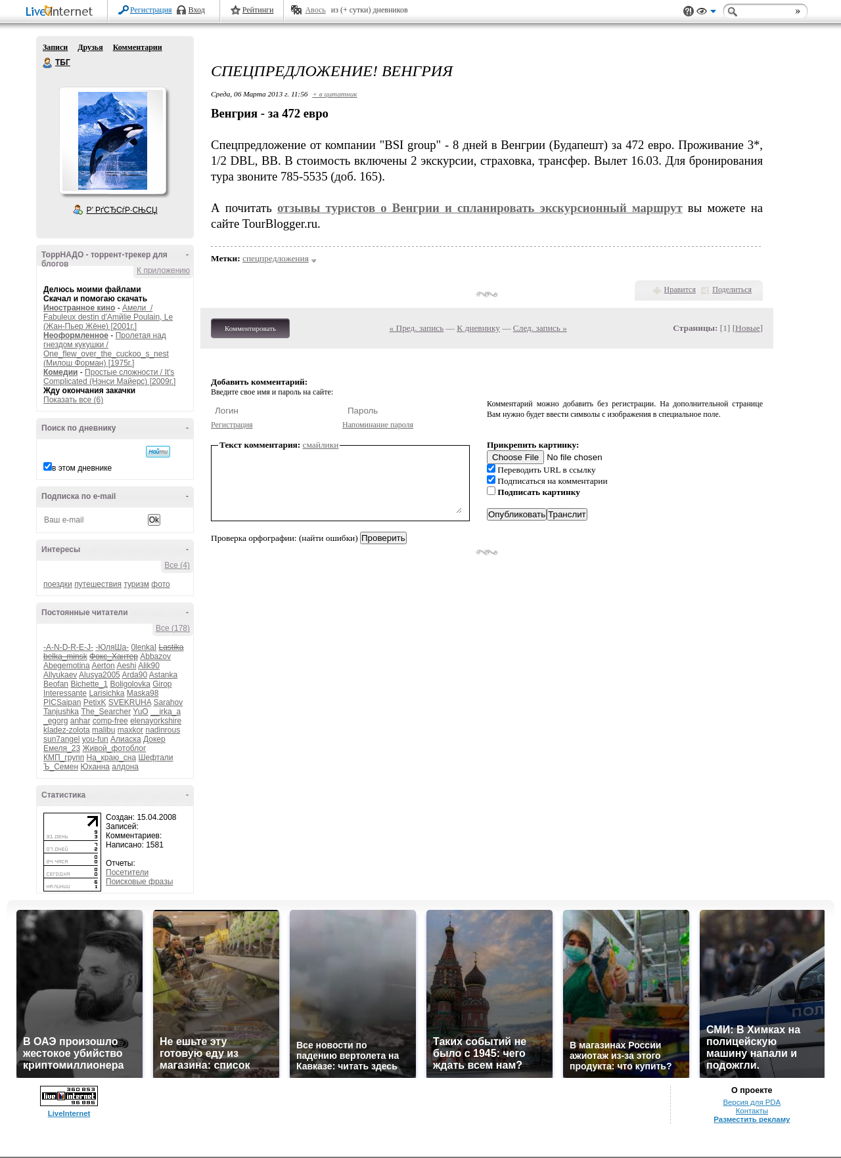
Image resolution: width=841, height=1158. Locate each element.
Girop (161, 684)
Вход (197, 9)
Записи (55, 47)
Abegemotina (66, 665)
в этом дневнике (82, 468)
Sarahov (168, 702)
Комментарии (137, 47)
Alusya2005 (99, 674)
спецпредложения (275, 258)
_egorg (55, 720)
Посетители (127, 872)
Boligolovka (130, 684)
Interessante (65, 693)
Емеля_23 (61, 748)
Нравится (680, 289)
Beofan (55, 684)
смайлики (321, 445)
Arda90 (134, 674)
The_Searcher (106, 711)
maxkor (130, 730)
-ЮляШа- (112, 647)
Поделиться (732, 289)
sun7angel (61, 739)
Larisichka (106, 693)
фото (160, 584)
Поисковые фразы (139, 881)
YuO (140, 711)
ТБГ (48, 63)
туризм (136, 584)
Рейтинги (258, 9)
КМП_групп (63, 757)
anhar (80, 720)
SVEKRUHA (129, 702)
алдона (125, 766)
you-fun (95, 739)
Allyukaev (60, 674)
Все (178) (173, 628)
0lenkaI (143, 647)
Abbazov (155, 656)
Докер (154, 739)
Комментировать (250, 328)
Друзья (90, 47)
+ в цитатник (334, 94)
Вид (706, 13)
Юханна (95, 766)
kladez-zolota (66, 730)
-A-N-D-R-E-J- (68, 647)
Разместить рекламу (752, 1119)
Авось (315, 9)
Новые (747, 328)
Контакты (752, 1111)
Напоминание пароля (377, 424)
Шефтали (155, 757)
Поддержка (688, 11)
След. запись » (540, 328)
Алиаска (125, 739)
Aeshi (126, 665)
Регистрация (151, 9)
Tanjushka (61, 711)
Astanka (163, 674)
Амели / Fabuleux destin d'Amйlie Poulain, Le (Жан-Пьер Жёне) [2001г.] (108, 317)
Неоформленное (75, 335)
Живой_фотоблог (114, 748)
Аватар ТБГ (112, 140)
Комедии (60, 372)
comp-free (110, 720)
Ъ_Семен (60, 766)
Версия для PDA (752, 1102)
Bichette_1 (89, 684)
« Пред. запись (417, 328)
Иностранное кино (79, 307)
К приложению (163, 270)
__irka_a (165, 711)
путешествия (98, 584)
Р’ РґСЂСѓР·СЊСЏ (122, 210)
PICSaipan (62, 702)
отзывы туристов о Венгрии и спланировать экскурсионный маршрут (480, 208)
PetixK (94, 702)
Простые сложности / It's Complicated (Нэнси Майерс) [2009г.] (109, 377)
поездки (57, 584)
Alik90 (149, 665)
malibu (103, 730)
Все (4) (177, 565)
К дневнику (478, 328)
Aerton (102, 665)
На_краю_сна (112, 757)
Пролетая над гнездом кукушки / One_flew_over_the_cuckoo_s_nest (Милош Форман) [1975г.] (106, 349)
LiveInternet (61, 12)
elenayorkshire (155, 720)
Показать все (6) (73, 399)
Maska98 (143, 693)
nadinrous (162, 730)
